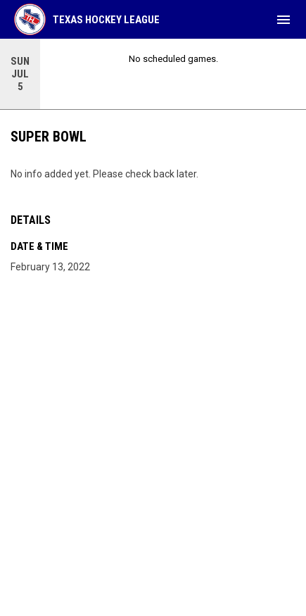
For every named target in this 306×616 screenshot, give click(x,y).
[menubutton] (283, 19)
